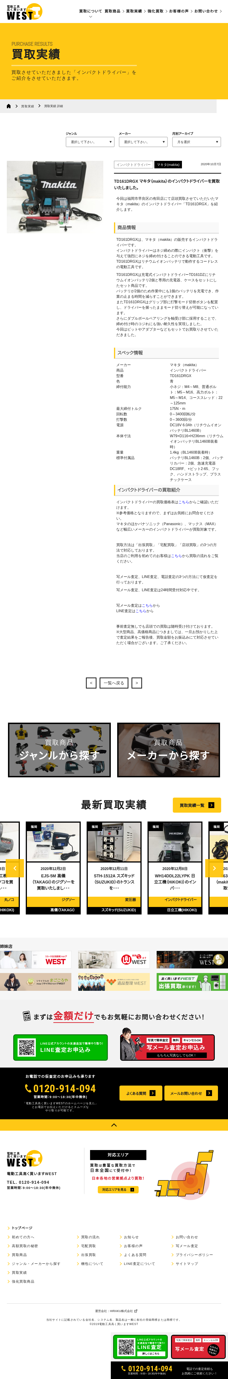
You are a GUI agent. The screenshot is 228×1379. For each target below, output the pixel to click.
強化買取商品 (23, 1281)
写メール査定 (187, 1246)
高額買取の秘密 (25, 1246)
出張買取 (88, 1255)
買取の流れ (90, 1237)
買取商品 (112, 11)
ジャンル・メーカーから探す (36, 1264)
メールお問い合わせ (186, 1094)
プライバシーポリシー (194, 1255)
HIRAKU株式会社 (121, 1311)
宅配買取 (88, 1246)
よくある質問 (136, 1094)
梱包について (92, 1264)
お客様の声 (179, 11)
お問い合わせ (206, 11)
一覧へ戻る (114, 683)
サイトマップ (187, 1264)
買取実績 (134, 11)
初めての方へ (23, 1237)
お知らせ (131, 1237)
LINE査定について (139, 1264)
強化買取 (155, 11)
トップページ (22, 1228)
